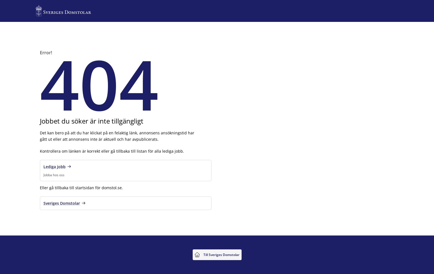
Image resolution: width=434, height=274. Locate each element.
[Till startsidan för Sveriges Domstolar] (63, 11)
